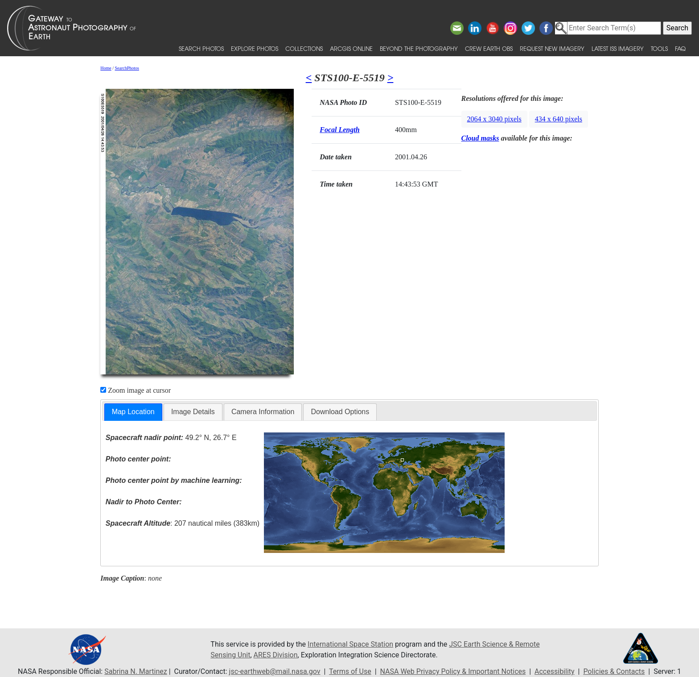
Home (105, 68)
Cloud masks (480, 138)
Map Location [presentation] (133, 411)
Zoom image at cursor (135, 390)
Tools (659, 48)
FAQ (680, 48)
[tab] (133, 412)
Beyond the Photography (419, 48)
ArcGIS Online (351, 48)
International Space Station (350, 644)
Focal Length (339, 129)
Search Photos (201, 48)
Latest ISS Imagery (618, 48)
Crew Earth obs (489, 48)
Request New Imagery (552, 48)
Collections (304, 48)
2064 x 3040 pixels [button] (494, 119)
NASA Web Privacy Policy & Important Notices (453, 671)
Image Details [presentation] (193, 411)
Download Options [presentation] (340, 411)
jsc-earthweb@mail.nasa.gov (275, 671)
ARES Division (276, 655)
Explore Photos (254, 48)
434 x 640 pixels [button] (558, 119)
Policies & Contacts (614, 671)
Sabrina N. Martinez (135, 671)
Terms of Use (350, 671)
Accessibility (555, 671)
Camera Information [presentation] (262, 411)
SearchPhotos (127, 68)
